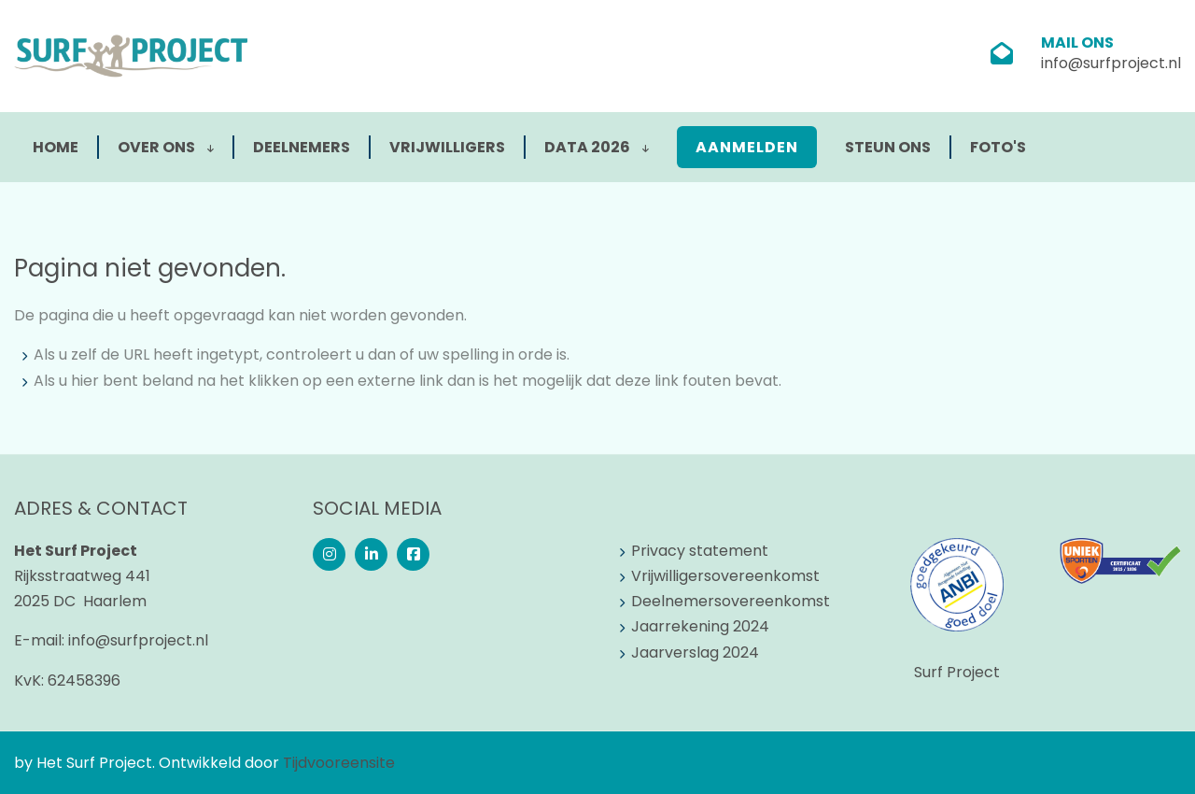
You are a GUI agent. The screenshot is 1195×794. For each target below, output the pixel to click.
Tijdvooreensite (339, 762)
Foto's (998, 147)
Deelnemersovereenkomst (730, 601)
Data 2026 (596, 147)
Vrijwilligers (447, 147)
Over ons (166, 147)
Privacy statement (699, 550)
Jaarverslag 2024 (695, 652)
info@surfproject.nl (1111, 63)
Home (55, 147)
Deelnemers (301, 147)
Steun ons (888, 147)
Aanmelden (747, 147)
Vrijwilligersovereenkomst (725, 576)
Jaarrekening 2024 (700, 626)
